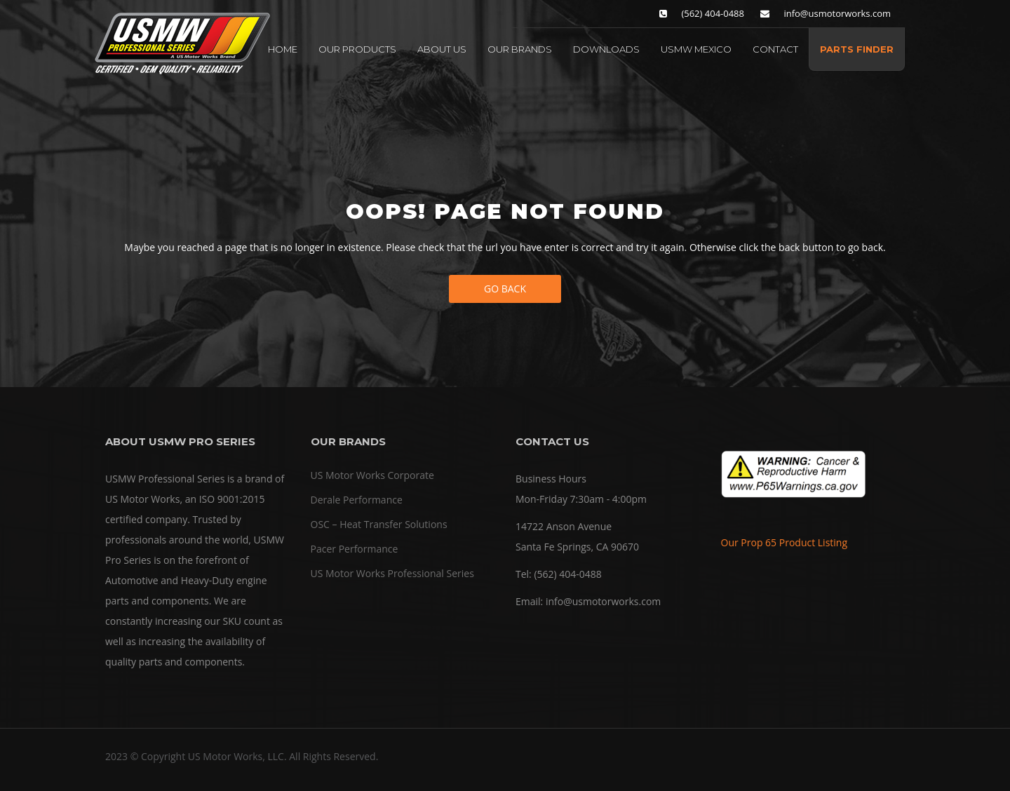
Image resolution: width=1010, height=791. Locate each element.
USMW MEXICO (696, 49)
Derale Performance (357, 499)
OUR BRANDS (519, 49)
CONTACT (775, 49)
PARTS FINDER (857, 49)
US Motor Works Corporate (372, 475)
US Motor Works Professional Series (392, 573)
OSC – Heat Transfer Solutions (379, 524)
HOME (282, 49)
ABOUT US (441, 49)
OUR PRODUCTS (357, 49)
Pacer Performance (354, 548)
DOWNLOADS (606, 49)
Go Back (505, 288)
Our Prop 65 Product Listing (784, 542)
